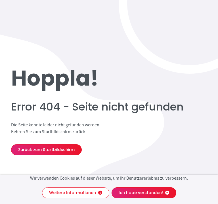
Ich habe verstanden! (144, 193)
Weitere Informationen (75, 193)
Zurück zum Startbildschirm (46, 149)
